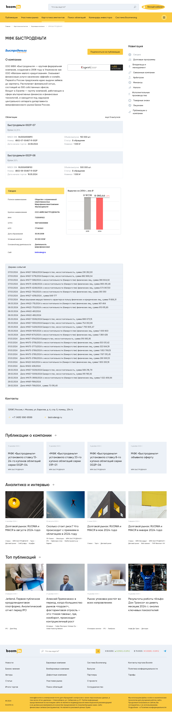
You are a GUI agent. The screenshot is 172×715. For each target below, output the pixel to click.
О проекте (92, 684)
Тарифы (131, 678)
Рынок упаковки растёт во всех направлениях (104, 604)
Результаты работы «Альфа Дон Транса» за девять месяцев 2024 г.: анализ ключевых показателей (145, 608)
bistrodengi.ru (40, 256)
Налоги (136, 91)
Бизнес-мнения (12, 672)
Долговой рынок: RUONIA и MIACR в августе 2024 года (22, 531)
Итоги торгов (11, 690)
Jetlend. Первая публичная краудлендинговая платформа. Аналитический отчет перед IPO (23, 608)
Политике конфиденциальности (153, 711)
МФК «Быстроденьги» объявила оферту (144, 458)
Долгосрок (144, 632)
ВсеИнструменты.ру (71, 544)
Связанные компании (144, 76)
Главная (7, 29)
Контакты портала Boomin (140, 666)
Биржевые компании (38, 29)
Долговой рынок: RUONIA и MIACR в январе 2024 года (145, 531)
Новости (9, 666)
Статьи (8, 684)
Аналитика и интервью (27, 488)
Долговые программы (144, 63)
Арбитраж (138, 81)
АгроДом (32, 546)
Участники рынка (29, 21)
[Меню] (164, 20)
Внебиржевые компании (57, 672)
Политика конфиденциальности (143, 672)
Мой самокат (145, 546)
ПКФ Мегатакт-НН (158, 546)
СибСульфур (22, 546)
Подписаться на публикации (105, 55)
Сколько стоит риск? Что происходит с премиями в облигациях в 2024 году (62, 533)
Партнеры (92, 678)
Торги (32, 544)
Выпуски (91, 672)
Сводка (137, 58)
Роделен (49, 546)
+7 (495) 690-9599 (22, 420)
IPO (47, 544)
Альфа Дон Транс (133, 632)
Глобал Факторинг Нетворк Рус (65, 629)
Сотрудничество (95, 690)
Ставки (7, 544)
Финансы (137, 86)
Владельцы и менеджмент (139, 69)
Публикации (11, 21)
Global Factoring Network (54, 632)
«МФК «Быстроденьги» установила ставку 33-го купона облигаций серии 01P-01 (65, 462)
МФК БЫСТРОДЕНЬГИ (55, 29)
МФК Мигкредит (141, 544)
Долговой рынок (10, 546)
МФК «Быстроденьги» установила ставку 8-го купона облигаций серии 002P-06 (106, 462)
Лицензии (138, 108)
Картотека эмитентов (53, 21)
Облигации (60, 542)
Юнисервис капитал (94, 632)
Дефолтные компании (56, 678)
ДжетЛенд (13, 632)
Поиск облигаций (77, 21)
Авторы (8, 678)
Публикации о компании (140, 115)
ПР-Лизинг (50, 542)
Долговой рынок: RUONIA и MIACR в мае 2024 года (104, 531)
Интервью (49, 629)
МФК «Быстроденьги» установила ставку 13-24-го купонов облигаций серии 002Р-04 (24, 462)
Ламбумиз (111, 632)
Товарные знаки (141, 103)
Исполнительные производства (141, 97)
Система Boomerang (126, 21)
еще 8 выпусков (112, 120)
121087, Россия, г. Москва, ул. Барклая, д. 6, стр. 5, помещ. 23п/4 (40, 413)
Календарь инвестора (100, 21)
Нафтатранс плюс (56, 544)
